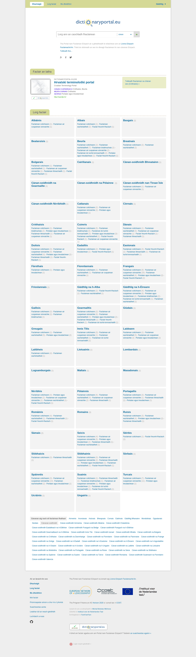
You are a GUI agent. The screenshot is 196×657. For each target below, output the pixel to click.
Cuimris (82, 224)
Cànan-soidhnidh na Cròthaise (44, 537)
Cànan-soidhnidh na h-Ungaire (97, 546)
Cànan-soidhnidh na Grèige (43, 541)
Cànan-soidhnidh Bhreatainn (142, 162)
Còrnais (129, 203)
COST (118, 603)
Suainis (81, 474)
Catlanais (83, 203)
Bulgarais (37, 162)
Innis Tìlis (83, 328)
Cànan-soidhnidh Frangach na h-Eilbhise (116, 528)
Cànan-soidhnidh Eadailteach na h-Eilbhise (49, 528)
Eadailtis (82, 245)
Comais (110, 519)
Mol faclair (34, 598)
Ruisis (127, 412)
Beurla (81, 141)
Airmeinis (72, 519)
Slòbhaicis (37, 453)
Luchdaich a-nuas (37, 616)
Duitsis (35, 245)
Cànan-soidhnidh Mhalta (126, 532)
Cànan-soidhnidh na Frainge (152, 537)
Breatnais (129, 141)
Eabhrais (119, 519)
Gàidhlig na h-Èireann (136, 287)
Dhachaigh (36, 4)
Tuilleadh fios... (66, 51)
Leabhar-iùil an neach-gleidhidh (42, 612)
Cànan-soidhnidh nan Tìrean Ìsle (143, 182)
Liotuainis (84, 349)
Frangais (128, 266)
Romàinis (37, 412)
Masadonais (132, 370)
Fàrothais (37, 266)
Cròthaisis (37, 224)
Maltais (83, 370)
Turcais (127, 474)
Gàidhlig (161, 4)
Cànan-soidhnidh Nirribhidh (49, 203)
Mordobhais (146, 519)
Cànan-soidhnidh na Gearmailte (43, 184)
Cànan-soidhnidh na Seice (119, 550)
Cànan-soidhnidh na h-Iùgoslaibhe (149, 541)
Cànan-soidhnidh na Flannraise (126, 537)
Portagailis (129, 391)
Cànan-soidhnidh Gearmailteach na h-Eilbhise (50, 532)
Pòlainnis (83, 391)
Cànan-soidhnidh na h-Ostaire (44, 546)
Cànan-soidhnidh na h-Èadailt (68, 541)
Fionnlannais (85, 266)
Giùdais (129, 307)
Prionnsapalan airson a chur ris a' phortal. (46, 602)
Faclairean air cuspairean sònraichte (93, 150)
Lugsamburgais (42, 370)
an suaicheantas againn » (140, 633)
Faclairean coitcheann (41, 124)
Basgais (129, 120)
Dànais (127, 224)
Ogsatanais (157, 519)
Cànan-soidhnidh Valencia (42, 559)
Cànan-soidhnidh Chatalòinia (117, 523)
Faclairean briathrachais (103, 148)
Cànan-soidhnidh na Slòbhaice (144, 550)
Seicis (81, 432)
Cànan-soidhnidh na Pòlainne (97, 182)
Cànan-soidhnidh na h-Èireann (121, 541)
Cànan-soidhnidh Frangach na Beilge (84, 528)
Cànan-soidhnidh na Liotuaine (148, 546)
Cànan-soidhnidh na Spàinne (44, 555)
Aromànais (82, 519)
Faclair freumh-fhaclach (103, 127)
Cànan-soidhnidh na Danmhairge (72, 537)
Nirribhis (36, 391)
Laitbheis (37, 349)
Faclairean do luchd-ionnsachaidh (92, 153)
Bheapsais (101, 519)
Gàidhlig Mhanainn (132, 519)
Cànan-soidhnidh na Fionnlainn (99, 537)
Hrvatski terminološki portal (74, 82)
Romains (84, 412)
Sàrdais (35, 523)
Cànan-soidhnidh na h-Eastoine (94, 541)
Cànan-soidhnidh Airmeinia (71, 523)
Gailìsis (36, 307)
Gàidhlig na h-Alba (88, 287)
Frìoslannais (40, 287)
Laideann (129, 328)
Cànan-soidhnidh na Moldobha (44, 550)
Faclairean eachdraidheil (88, 236)
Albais (81, 120)
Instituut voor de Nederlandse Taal (90, 612)
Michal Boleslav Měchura (101, 609)
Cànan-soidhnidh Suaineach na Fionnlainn (146, 555)
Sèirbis (127, 432)
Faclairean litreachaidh (54, 171)
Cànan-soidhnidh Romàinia (116, 555)
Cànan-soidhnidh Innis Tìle (82, 532)
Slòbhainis (83, 453)
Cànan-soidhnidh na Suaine (68, 555)
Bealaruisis (39, 141)
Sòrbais (129, 453)
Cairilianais (85, 162)
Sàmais (37, 432)
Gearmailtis (84, 307)
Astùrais (92, 519)
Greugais (37, 328)
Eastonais (129, 245)
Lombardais (132, 349)
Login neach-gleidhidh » (82, 644)
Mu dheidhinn (66, 4)
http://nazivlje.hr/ (60, 97)
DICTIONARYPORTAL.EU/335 (65, 79)
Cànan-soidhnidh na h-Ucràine (70, 546)
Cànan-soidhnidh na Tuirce (92, 555)
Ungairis (84, 495)
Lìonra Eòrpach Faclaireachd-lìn (123, 579)
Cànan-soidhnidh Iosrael (104, 532)
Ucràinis (37, 495)
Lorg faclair (51, 4)
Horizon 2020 (98, 603)
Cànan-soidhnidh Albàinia (94, 523)
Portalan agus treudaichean (58, 231)
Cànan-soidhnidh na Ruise (96, 550)
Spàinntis (37, 474)
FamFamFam (86, 615)
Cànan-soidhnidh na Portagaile (71, 550)
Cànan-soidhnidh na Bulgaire (149, 532)
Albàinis (36, 120)
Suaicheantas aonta (38, 607)
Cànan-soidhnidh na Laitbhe (122, 546)
